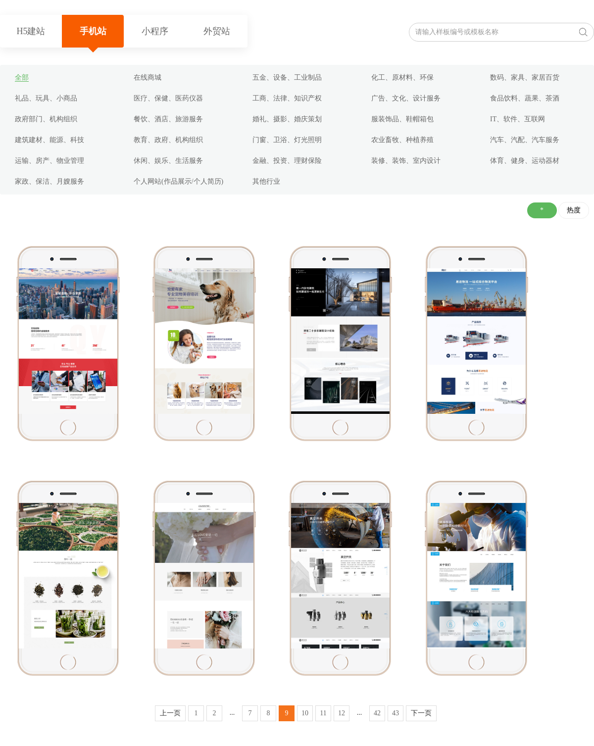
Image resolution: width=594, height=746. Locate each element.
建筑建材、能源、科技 (49, 140)
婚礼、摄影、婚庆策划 (287, 119)
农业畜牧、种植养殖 (402, 140)
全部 (22, 77)
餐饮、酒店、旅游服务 (168, 119)
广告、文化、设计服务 (406, 98)
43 (395, 713)
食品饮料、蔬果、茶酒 (524, 98)
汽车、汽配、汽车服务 (524, 140)
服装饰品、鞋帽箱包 (402, 119)
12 (341, 713)
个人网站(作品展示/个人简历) (178, 181)
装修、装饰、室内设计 (406, 160)
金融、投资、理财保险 (287, 160)
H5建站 (31, 31)
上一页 (170, 713)
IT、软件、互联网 (517, 119)
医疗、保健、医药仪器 (168, 98)
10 (304, 713)
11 (323, 713)
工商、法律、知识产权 (287, 98)
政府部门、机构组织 (46, 119)
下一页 (421, 713)
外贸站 (216, 31)
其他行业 (266, 181)
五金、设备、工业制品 (287, 77)
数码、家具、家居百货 (524, 77)
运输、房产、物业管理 (49, 160)
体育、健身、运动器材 (524, 160)
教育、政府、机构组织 (168, 140)
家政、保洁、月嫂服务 (49, 181)
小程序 (155, 31)
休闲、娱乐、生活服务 (168, 160)
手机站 (93, 31)
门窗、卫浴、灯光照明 (287, 140)
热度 (574, 210)
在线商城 (147, 77)
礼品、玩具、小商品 (46, 98)
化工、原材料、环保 (402, 77)
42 (377, 713)
